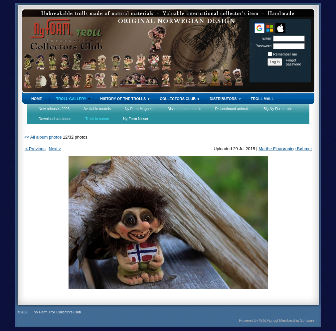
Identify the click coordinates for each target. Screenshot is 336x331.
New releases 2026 (54, 109)
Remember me (285, 54)
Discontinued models (184, 109)
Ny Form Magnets (139, 109)
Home (36, 99)
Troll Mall (262, 99)
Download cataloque (55, 119)
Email (265, 38)
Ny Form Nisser (135, 119)
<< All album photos (43, 137)
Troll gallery (71, 99)
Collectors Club (178, 99)
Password (262, 46)
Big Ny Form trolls (277, 109)
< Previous (35, 148)
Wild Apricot (268, 320)
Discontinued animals (232, 109)
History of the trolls (123, 99)
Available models (97, 109)
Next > (55, 148)
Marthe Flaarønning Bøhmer (285, 148)
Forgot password (293, 62)
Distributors (223, 99)
